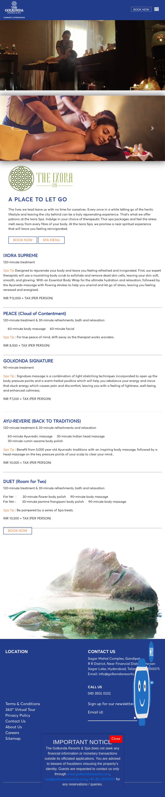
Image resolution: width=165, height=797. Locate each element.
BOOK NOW (22, 240)
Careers (12, 733)
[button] (12, 128)
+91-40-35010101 (102, 779)
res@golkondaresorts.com (66, 779)
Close (116, 739)
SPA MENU (51, 240)
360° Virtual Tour (20, 710)
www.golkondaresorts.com (88, 774)
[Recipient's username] (110, 718)
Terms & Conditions (22, 704)
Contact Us (15, 721)
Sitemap (13, 739)
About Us (13, 727)
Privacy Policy (17, 716)
